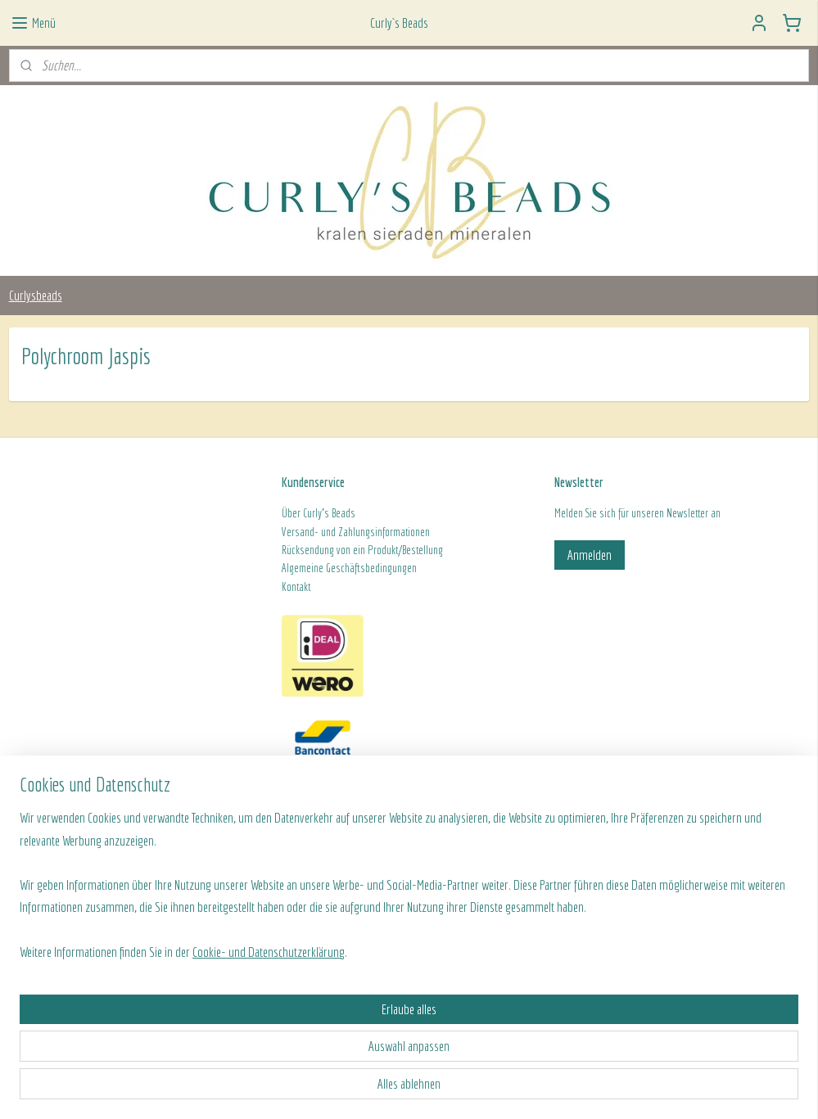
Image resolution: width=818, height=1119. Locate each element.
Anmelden (589, 554)
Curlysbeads (35, 295)
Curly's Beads (329, 513)
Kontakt (296, 586)
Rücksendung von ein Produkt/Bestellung (362, 550)
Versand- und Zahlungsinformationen (356, 532)
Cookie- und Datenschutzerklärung (268, 1087)
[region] (301, 1020)
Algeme (296, 568)
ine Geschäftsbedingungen (364, 568)
